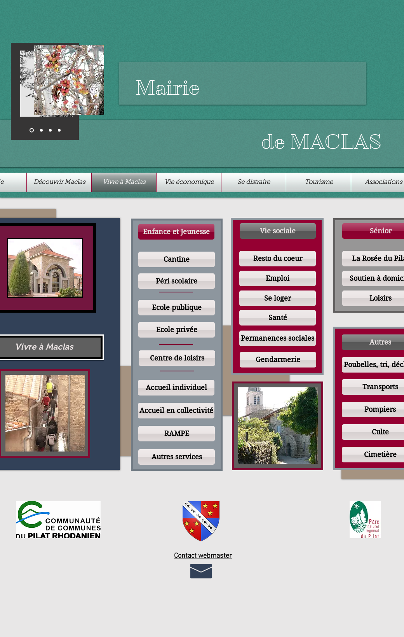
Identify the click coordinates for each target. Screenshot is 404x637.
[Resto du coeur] (277, 258)
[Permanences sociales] (277, 338)
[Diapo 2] (41, 130)
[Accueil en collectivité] (176, 410)
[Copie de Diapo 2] (59, 130)
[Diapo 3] (50, 130)
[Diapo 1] (32, 130)
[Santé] (277, 318)
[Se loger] (277, 298)
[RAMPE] (176, 433)
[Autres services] (176, 457)
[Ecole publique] (176, 307)
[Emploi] (277, 278)
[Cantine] (176, 259)
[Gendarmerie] (278, 360)
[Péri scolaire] (176, 281)
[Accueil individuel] (176, 388)
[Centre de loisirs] (177, 358)
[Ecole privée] (176, 330)
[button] (176, 232)
